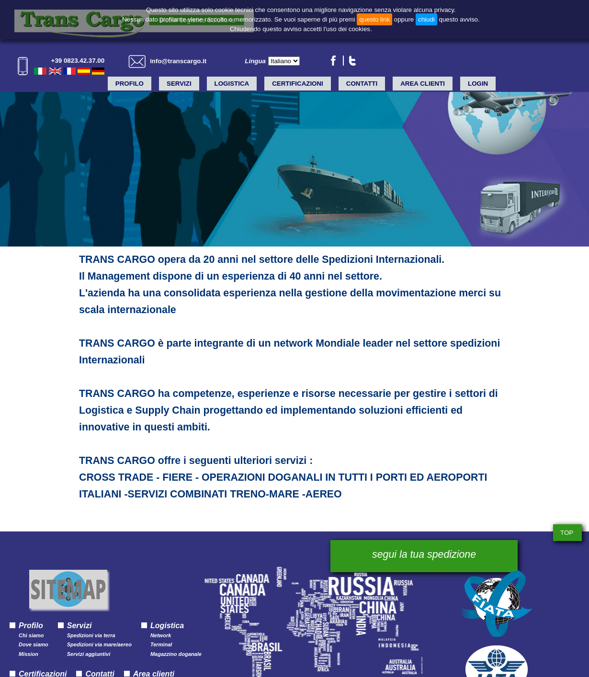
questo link (374, 19)
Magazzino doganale (176, 654)
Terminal (161, 645)
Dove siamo (33, 645)
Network (160, 635)
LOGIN (478, 83)
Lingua (255, 61)
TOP (566, 532)
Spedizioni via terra (91, 635)
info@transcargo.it (178, 61)
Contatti (361, 83)
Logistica (232, 83)
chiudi (426, 19)
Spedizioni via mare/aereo (99, 645)
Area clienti (422, 83)
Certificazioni (297, 83)
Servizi (179, 83)
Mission (28, 654)
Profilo (129, 83)
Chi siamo (31, 635)
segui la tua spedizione (424, 554)
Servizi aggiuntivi (88, 654)
